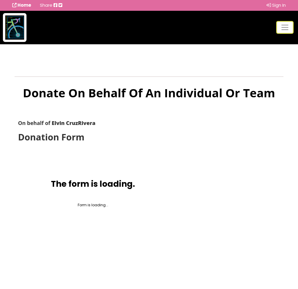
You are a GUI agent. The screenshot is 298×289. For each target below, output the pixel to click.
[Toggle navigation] (285, 27)
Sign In (276, 5)
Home (21, 5)
